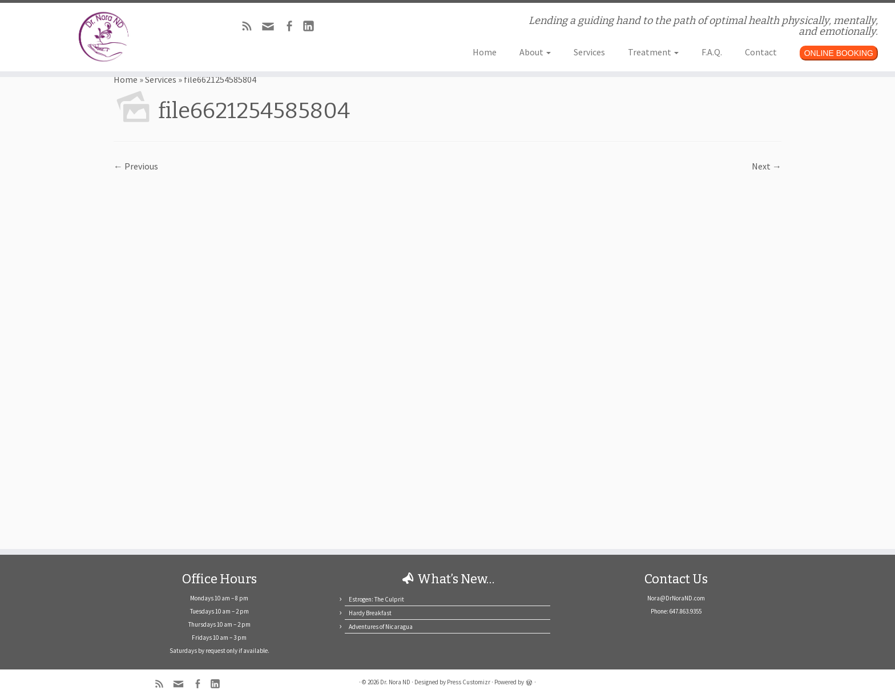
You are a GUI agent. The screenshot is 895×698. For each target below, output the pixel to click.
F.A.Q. (712, 52)
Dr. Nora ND (395, 682)
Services (589, 52)
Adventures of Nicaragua (381, 627)
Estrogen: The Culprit (376, 599)
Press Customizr (468, 682)
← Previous (136, 166)
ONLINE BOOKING (838, 53)
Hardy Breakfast (370, 613)
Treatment (653, 52)
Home (485, 52)
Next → (766, 166)
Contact (761, 52)
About (535, 52)
